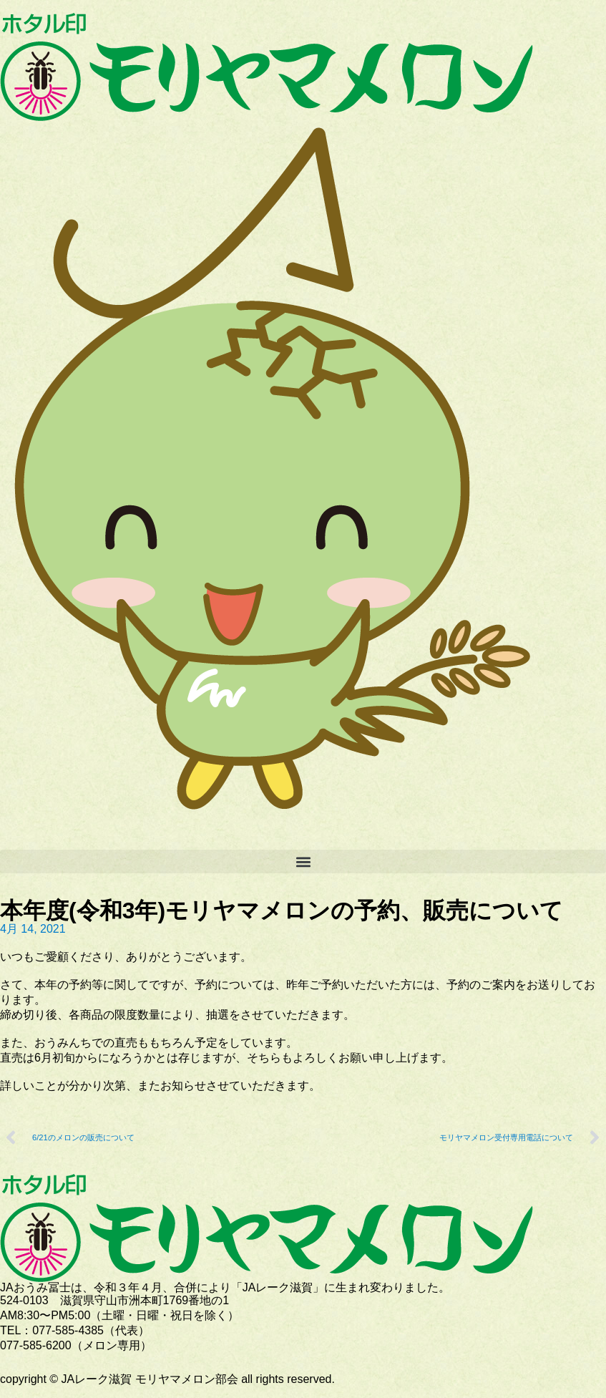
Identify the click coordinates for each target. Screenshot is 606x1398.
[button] (303, 861)
